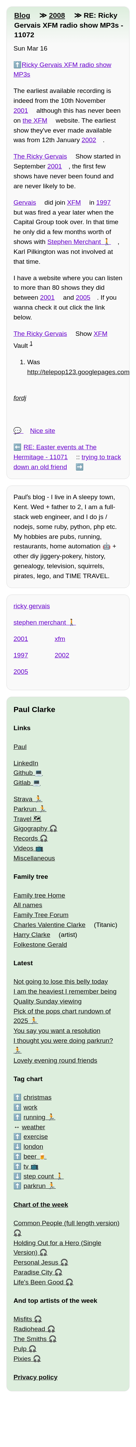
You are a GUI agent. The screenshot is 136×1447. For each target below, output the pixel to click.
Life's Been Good (38, 1282)
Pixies (22, 1358)
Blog (22, 15)
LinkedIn (25, 763)
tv (26, 1166)
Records (25, 838)
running (34, 1117)
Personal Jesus (35, 1262)
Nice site (42, 430)
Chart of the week (40, 1204)
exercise (36, 1136)
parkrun (35, 1185)
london (33, 1146)
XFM (74, 202)
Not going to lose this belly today (60, 981)
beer (30, 1156)
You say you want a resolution (56, 1030)
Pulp (19, 1348)
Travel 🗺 (27, 818)
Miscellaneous (34, 858)
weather (33, 1127)
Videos (23, 848)
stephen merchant (39, 622)
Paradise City (32, 1272)
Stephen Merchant (74, 241)
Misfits (22, 1319)
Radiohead (29, 1329)
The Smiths (29, 1338)
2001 (20, 110)
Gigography (30, 828)
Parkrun (24, 809)
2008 (57, 15)
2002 (89, 140)
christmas (38, 1097)
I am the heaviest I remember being (65, 991)
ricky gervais (31, 606)
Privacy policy (35, 1377)
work (31, 1107)
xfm (60, 638)
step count (39, 1176)
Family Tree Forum (40, 914)
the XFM (35, 120)
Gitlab (21, 782)
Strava (22, 799)
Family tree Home (39, 895)
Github (23, 772)
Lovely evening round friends (55, 1060)
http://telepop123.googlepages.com (78, 372)
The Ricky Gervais (40, 156)
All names (27, 905)
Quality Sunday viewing (47, 1001)
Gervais (24, 202)
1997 (103, 202)
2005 (83, 297)
